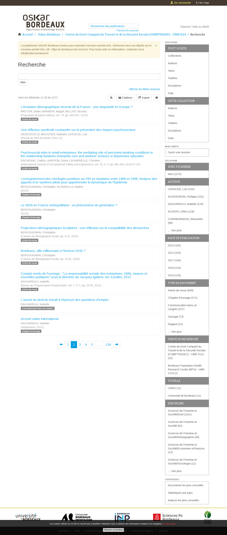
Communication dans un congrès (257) (182, 307)
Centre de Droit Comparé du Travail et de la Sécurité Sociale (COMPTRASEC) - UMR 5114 (125, 34)
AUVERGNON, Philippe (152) (186, 196)
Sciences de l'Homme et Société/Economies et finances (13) (186, 448)
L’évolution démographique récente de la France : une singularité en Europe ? (77, 107)
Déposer (185, 26)
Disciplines (174, 85)
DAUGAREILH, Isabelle (35, 281)
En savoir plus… (170, 524)
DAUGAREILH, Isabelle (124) (185, 204)
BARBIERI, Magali (53, 111)
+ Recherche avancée (127, 30)
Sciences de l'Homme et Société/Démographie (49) (183, 435)
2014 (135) (174, 275)
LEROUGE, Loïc (78, 134)
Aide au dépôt (200, 26)
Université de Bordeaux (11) (184, 395)
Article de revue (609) (180, 290)
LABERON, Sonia (57, 160)
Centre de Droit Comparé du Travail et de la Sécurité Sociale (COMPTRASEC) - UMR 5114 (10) (187, 352)
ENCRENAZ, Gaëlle (33, 160)
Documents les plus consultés (185, 485)
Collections (174, 55)
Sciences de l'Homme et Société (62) (182, 424)
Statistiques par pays (180, 492)
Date (171, 93)
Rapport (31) (175, 324)
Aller (23, 82)
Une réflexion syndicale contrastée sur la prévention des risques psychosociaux (78, 130)
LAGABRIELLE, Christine (84, 160)
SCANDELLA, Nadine (70, 186)
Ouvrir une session (179, 152)
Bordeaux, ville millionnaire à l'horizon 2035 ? (53, 251)
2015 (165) (174, 245)
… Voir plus (175, 230)
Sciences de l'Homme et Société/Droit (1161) (182, 412)
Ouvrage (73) (175, 316)
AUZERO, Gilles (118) (181, 211)
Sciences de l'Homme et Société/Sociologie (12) (182, 461)
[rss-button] (111, 98)
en (201, 2)
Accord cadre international (39, 319)
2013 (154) (174, 252)
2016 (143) (174, 267)
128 (108, 344)
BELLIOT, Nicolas (76, 111)
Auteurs (172, 63)
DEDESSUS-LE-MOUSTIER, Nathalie (44, 134)
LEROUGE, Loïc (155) (181, 189)
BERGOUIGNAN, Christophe (38, 186)
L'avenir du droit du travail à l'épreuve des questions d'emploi (64, 300)
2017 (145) (174, 260)
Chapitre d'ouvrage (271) (182, 297)
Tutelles (172, 78)
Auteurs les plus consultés (183, 500)
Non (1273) (174, 174)
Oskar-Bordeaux (49, 34)
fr (197, 2)
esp (207, 2)
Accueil (27, 34)
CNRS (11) (174, 388)
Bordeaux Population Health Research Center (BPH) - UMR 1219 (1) (186, 369)
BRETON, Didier (31, 111)
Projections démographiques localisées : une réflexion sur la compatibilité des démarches (85, 228)
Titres (171, 70)
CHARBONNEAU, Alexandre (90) (185, 221)
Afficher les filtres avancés (144, 89)
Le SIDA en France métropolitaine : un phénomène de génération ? (69, 205)
